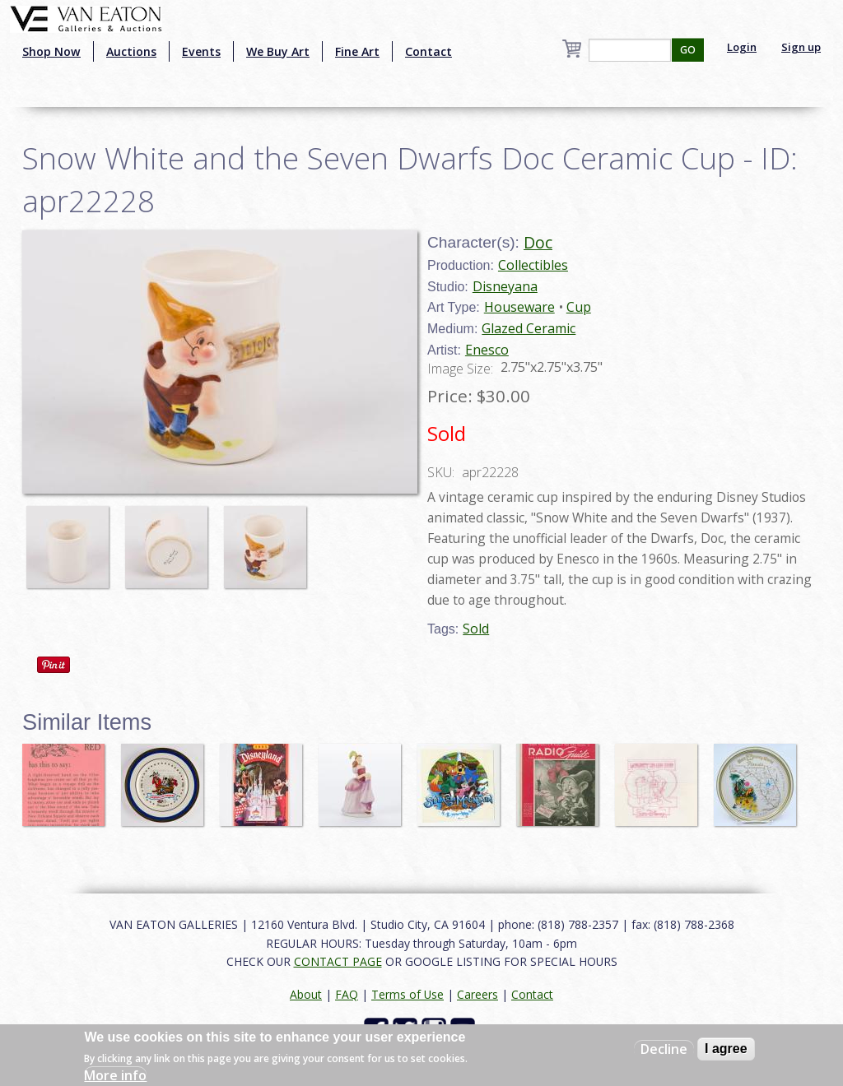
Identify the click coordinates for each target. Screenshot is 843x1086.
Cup (578, 307)
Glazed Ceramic (528, 328)
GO (688, 50)
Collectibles (533, 265)
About (306, 994)
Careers (477, 994)
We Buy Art (278, 51)
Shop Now (51, 51)
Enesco (487, 350)
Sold (476, 629)
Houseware (519, 307)
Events (201, 51)
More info (115, 1075)
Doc (538, 242)
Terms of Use (407, 994)
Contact (428, 51)
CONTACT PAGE (338, 961)
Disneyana (505, 286)
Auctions (131, 51)
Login (742, 46)
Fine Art (357, 51)
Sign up (801, 46)
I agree (726, 1049)
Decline (663, 1049)
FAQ (346, 994)
